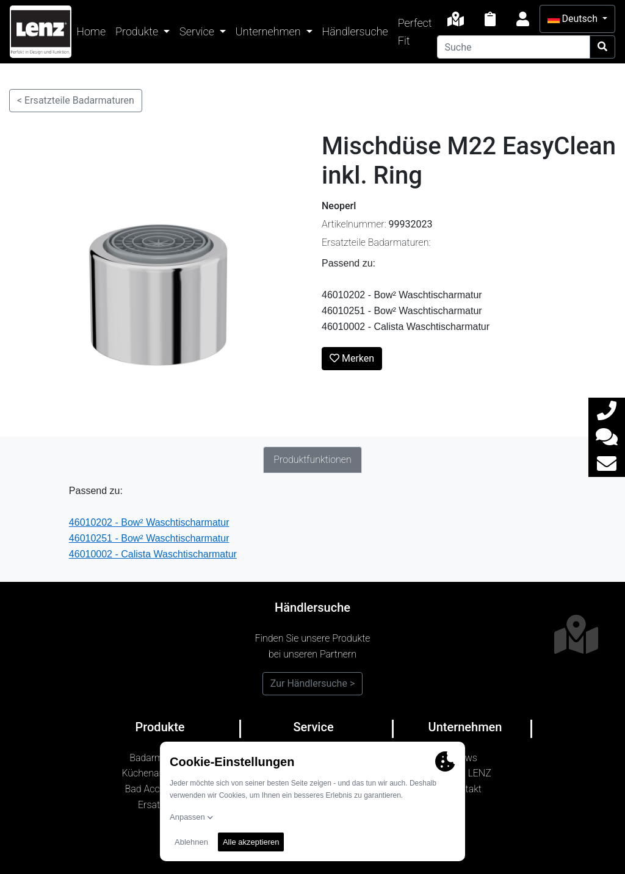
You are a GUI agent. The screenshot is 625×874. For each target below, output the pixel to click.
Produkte (138, 31)
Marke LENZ (465, 773)
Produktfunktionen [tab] (312, 459)
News (465, 758)
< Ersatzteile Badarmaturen (75, 100)
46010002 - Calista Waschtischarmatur (153, 554)
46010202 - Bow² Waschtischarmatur (149, 522)
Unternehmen (269, 31)
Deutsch (573, 18)
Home (91, 31)
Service (198, 31)
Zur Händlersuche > (312, 683)
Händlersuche (355, 31)
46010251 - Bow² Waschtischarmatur (149, 538)
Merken (352, 358)
